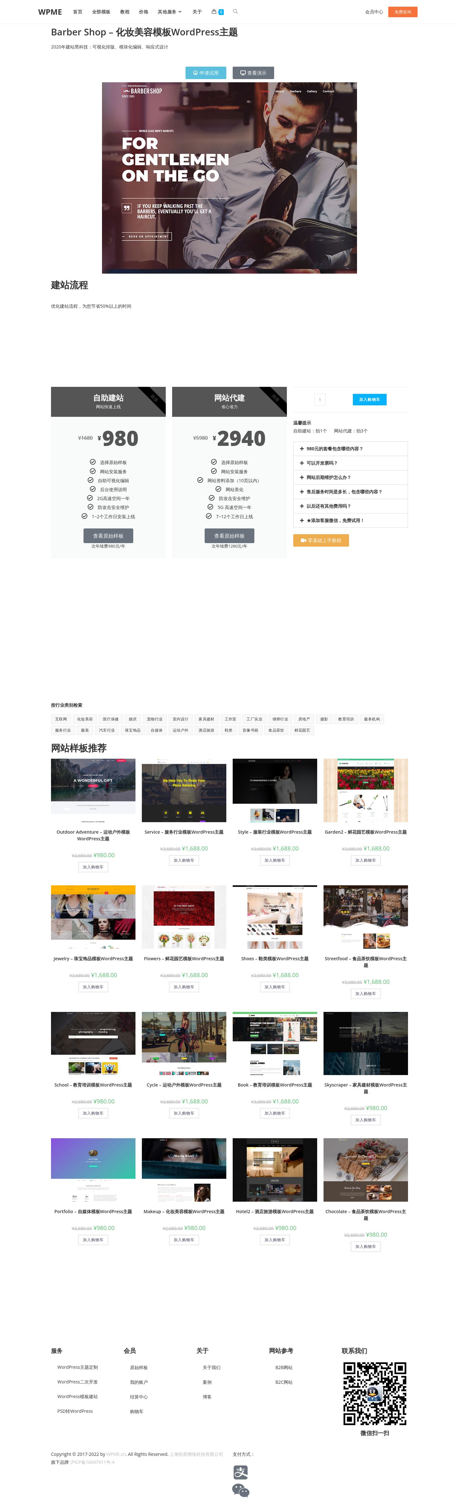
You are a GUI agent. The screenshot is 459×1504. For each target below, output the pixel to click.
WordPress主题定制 (77, 1367)
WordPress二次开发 (77, 1382)
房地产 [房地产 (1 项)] (304, 719)
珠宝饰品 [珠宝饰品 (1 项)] (133, 730)
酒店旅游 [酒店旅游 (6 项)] (207, 730)
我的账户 (139, 1382)
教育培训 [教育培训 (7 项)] (346, 719)
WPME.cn (116, 1454)
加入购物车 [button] (93, 867)
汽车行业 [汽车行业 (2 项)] (107, 730)
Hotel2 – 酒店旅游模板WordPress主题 (275, 1211)
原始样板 (139, 1367)
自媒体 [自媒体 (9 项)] (157, 730)
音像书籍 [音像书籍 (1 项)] (251, 730)
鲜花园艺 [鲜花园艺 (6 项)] (302, 730)
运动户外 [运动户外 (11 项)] (181, 730)
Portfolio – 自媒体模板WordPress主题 (93, 1211)
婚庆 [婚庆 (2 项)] (133, 719)
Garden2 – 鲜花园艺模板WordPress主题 (366, 832)
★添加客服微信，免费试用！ (336, 520)
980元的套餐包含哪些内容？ (335, 449)
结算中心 (139, 1397)
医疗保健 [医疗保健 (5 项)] (111, 719)
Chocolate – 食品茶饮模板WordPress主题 (365, 1214)
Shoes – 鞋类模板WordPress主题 (275, 958)
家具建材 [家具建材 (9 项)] (207, 719)
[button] (351, 449)
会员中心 (374, 12)
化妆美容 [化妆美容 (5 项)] (85, 719)
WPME (50, 11)
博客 (207, 1397)
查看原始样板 (108, 535)
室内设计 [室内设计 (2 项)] (181, 719)
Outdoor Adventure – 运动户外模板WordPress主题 (93, 835)
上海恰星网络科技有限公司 (196, 1454)
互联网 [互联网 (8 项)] (61, 719)
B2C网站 (284, 1382)
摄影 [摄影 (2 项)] (324, 719)
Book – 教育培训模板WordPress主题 (275, 1085)
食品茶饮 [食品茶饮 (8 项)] (276, 730)
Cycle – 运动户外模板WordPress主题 (184, 1085)
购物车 (136, 1411)
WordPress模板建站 (77, 1396)
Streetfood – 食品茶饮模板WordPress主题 (366, 961)
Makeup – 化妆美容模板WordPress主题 (184, 1211)
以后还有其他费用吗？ (329, 506)
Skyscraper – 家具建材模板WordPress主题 (365, 1088)
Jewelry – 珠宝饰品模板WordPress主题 (93, 958)
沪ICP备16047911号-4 (92, 1462)
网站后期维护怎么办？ (329, 477)
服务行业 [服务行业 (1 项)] (63, 730)
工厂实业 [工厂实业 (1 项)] (254, 719)
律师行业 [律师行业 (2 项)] (280, 719)
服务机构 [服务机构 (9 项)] (372, 719)
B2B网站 (284, 1367)
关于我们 (212, 1367)
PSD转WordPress (75, 1411)
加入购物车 (369, 399)
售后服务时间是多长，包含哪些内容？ (344, 492)
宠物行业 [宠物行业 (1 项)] (155, 719)
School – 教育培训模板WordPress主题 (93, 1085)
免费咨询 (403, 12)
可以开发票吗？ (322, 463)
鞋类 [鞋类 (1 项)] (229, 730)
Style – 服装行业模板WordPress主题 (275, 832)
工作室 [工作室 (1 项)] (231, 719)
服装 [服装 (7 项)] (85, 730)
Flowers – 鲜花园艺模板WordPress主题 (184, 958)
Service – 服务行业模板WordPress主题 (184, 832)
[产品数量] (320, 400)
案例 (207, 1382)
